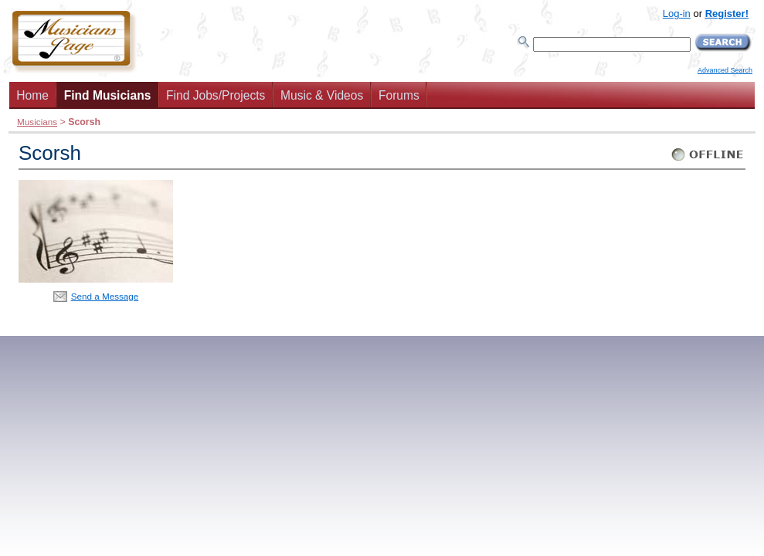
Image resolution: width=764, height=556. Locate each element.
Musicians (37, 122)
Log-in (677, 13)
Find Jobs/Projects (215, 95)
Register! (727, 13)
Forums (399, 95)
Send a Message (105, 296)
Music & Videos (321, 95)
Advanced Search (725, 70)
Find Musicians (107, 95)
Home (32, 95)
